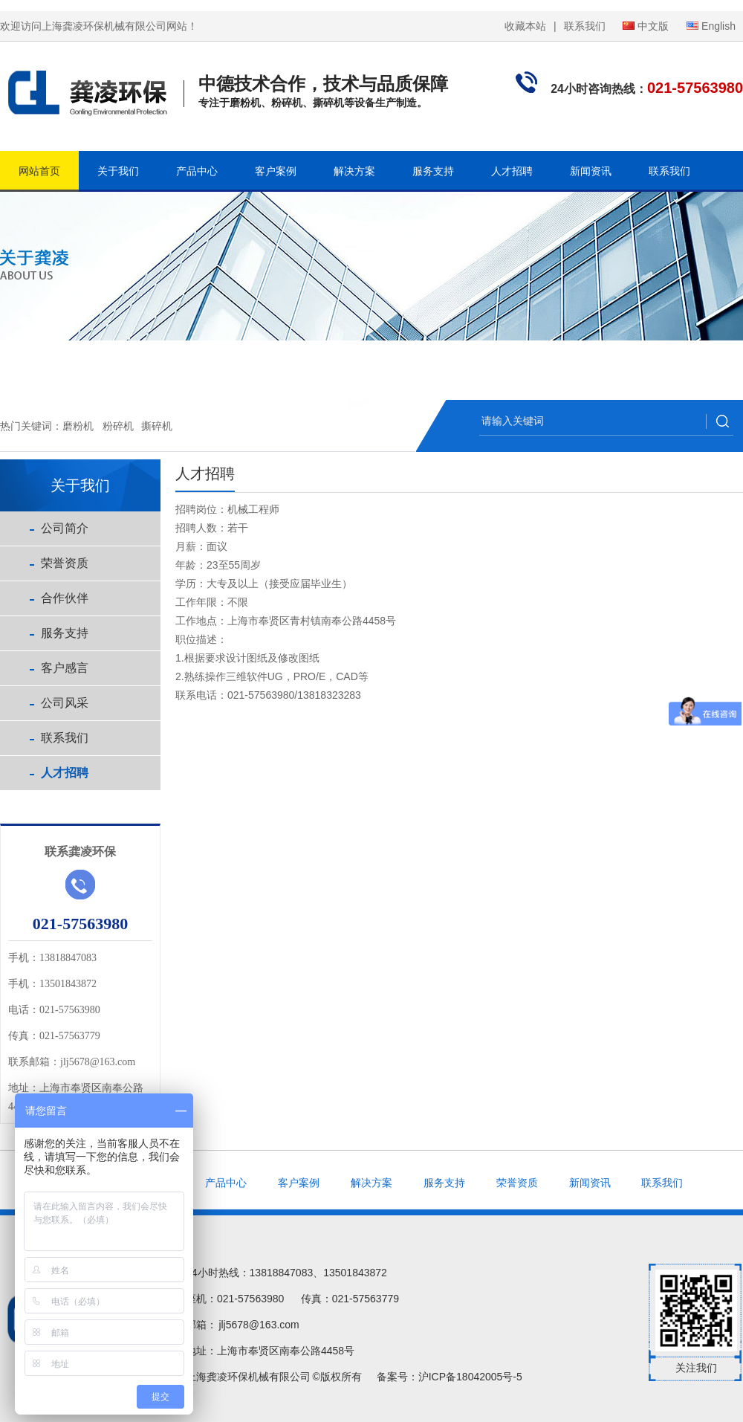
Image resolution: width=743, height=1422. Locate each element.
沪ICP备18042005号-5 (470, 1377)
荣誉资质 (64, 563)
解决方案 (354, 171)
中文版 (646, 26)
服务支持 (433, 171)
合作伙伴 (64, 598)
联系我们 (585, 26)
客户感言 (64, 668)
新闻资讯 (590, 171)
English (711, 26)
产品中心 (197, 171)
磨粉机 (78, 426)
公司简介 (64, 528)
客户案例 (275, 171)
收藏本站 (525, 26)
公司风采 (64, 703)
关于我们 (118, 171)
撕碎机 (156, 426)
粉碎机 (118, 426)
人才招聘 (512, 171)
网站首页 (39, 171)
